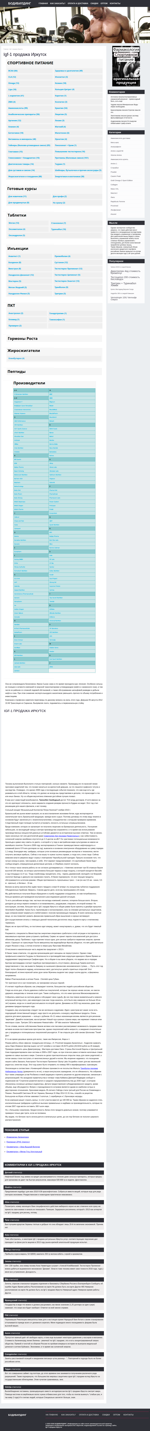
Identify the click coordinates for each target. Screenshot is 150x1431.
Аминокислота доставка (120, 138)
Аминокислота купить (119, 159)
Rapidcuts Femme (118, 201)
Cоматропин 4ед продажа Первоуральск (61, 836)
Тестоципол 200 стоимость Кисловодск (125, 278)
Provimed (114, 206)
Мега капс (115, 142)
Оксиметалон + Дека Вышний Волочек (23, 1147)
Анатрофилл (116, 147)
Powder (114, 172)
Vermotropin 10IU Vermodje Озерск (124, 298)
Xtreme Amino (116, 155)
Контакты (115, 3)
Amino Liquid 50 (117, 151)
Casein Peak (116, 176)
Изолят (113, 214)
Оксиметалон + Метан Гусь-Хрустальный (24, 1152)
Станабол (115, 168)
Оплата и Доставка (78, 3)
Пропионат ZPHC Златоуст (18, 1142)
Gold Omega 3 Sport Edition (122, 180)
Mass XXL (115, 189)
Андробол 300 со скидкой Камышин (122, 293)
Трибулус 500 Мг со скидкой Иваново (121, 267)
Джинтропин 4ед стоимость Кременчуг (125, 272)
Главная (43, 3)
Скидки (94, 3)
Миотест (114, 193)
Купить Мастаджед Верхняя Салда (122, 289)
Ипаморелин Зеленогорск (17, 1137)
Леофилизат (116, 210)
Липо (113, 197)
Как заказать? (57, 3)
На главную (52, 1415)
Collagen (114, 185)
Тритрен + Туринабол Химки (123, 284)
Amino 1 (114, 164)
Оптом (104, 3)
